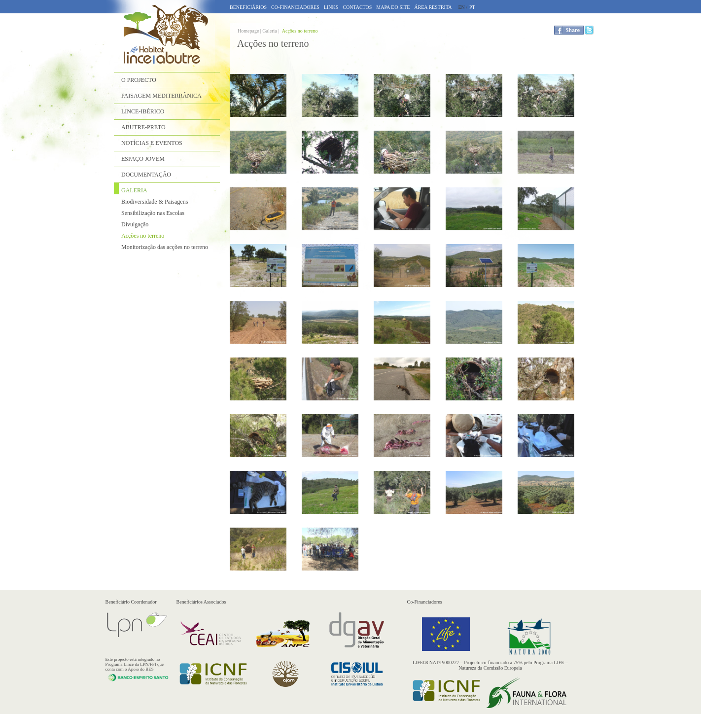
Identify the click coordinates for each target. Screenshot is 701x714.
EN (461, 7)
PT (472, 7)
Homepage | (250, 31)
